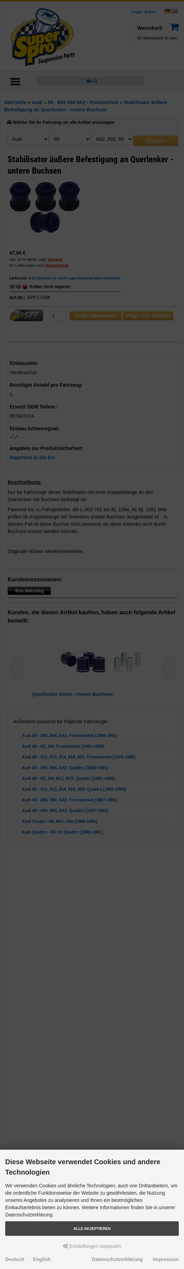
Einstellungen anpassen (92, 1246)
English (42, 1259)
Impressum (166, 1259)
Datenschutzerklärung (117, 1259)
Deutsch (14, 1259)
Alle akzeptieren (92, 1228)
